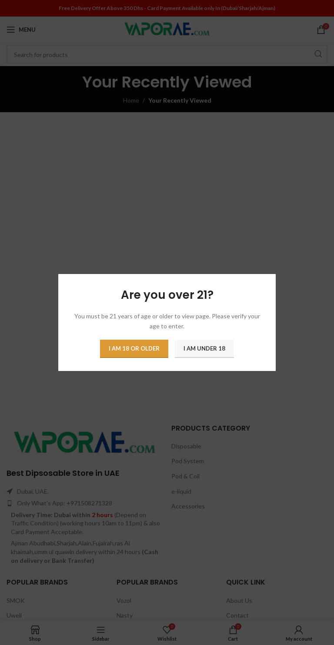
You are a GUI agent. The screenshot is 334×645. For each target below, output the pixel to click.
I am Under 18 (204, 348)
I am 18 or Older (134, 348)
